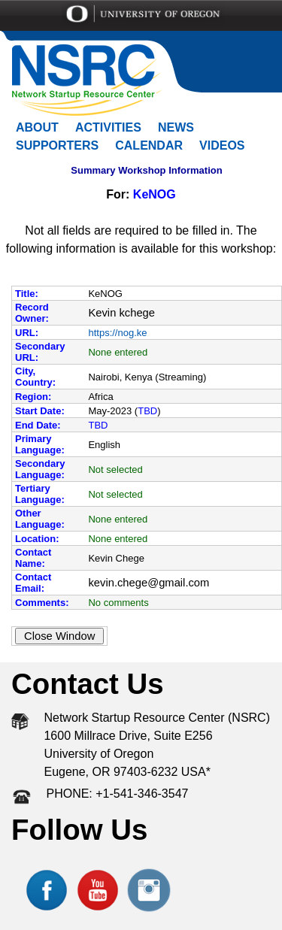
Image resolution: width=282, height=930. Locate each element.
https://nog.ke (117, 332)
